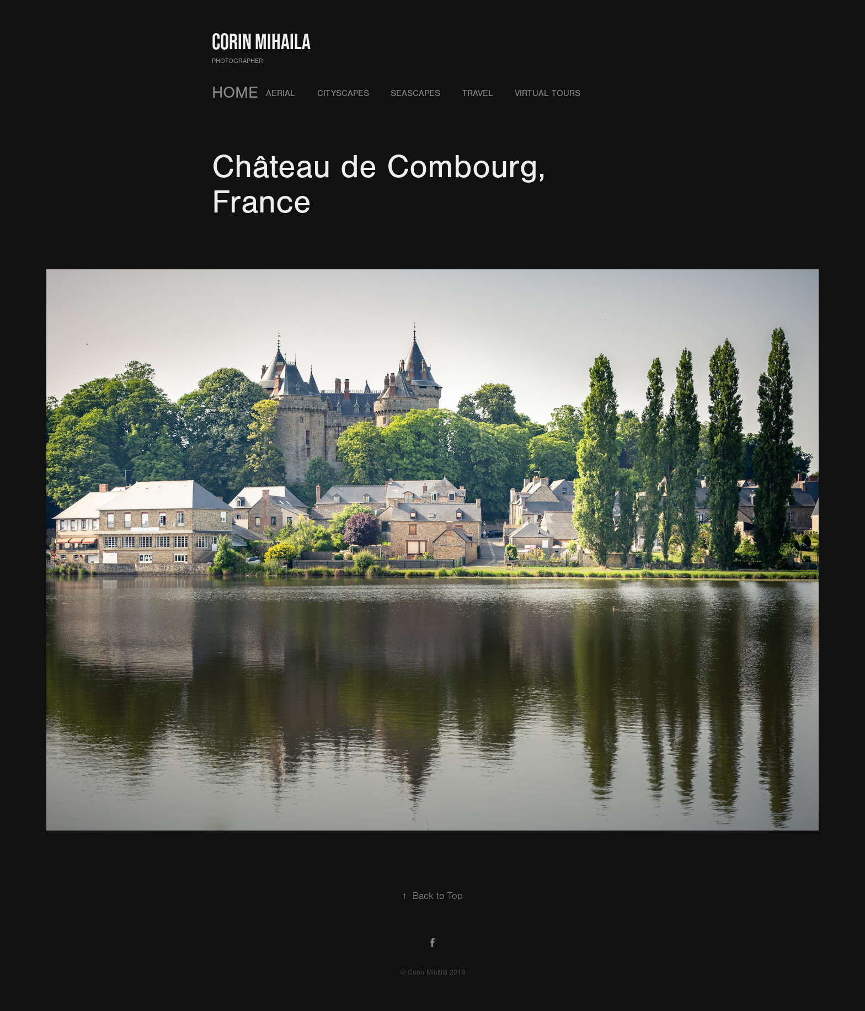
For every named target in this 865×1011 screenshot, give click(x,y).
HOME (235, 92)
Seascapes (415, 93)
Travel (477, 93)
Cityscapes (343, 93)
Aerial (280, 93)
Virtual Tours (547, 93)
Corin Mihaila (261, 41)
